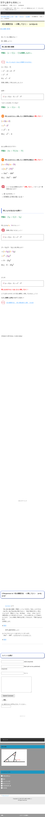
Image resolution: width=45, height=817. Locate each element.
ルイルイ (8, 606)
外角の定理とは (6, 775)
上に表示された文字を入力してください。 (14, 704)
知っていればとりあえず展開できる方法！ (19, 62)
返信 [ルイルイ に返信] (5, 625)
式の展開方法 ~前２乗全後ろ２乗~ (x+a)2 (19, 302)
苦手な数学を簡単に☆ (10, 2)
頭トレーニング (6, 783)
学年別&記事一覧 (7, 785)
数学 (8, 29)
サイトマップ (5, 795)
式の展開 (3, 29)
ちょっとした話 (6, 781)
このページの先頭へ (23, 815)
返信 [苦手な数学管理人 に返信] (5, 639)
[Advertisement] (19, 417)
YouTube (5, 787)
